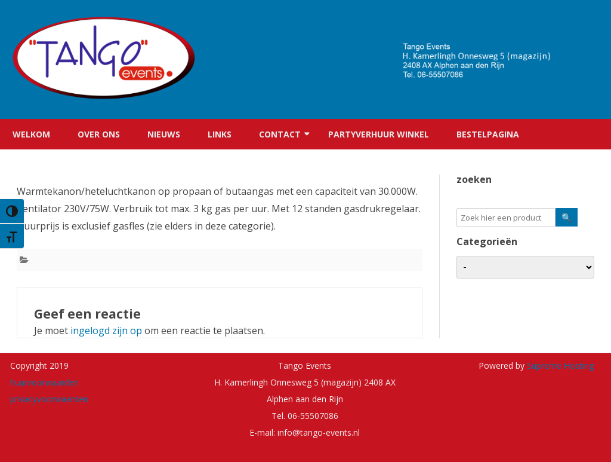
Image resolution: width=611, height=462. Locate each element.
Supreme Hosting (559, 365)
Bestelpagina (487, 134)
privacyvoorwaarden (49, 399)
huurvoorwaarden (44, 382)
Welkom (31, 134)
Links (220, 134)
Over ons (99, 134)
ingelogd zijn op (106, 330)
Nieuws (163, 134)
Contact (280, 134)
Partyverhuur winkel (378, 134)
